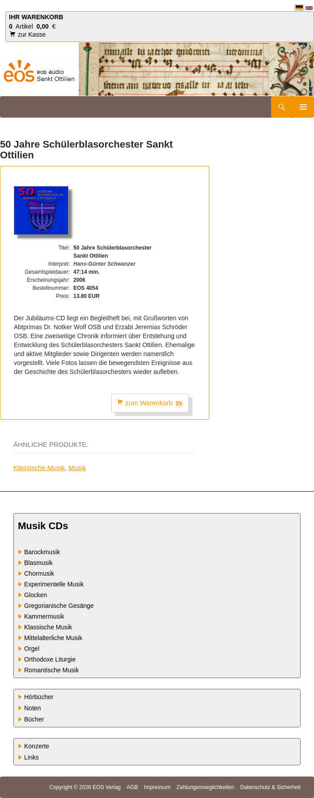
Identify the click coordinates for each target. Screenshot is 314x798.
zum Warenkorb (150, 403)
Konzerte (36, 746)
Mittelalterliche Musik (53, 637)
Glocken (35, 594)
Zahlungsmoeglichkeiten (205, 787)
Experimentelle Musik (54, 584)
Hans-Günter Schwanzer (104, 264)
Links (31, 757)
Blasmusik (38, 562)
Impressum (157, 787)
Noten (32, 708)
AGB (132, 787)
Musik (77, 467)
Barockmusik (42, 552)
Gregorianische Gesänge (59, 605)
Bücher (34, 719)
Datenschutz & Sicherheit (270, 787)
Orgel (31, 648)
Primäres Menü (303, 107)
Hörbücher (38, 696)
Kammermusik (44, 616)
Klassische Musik (39, 467)
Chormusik (39, 573)
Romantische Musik (51, 670)
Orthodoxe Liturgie (50, 659)
